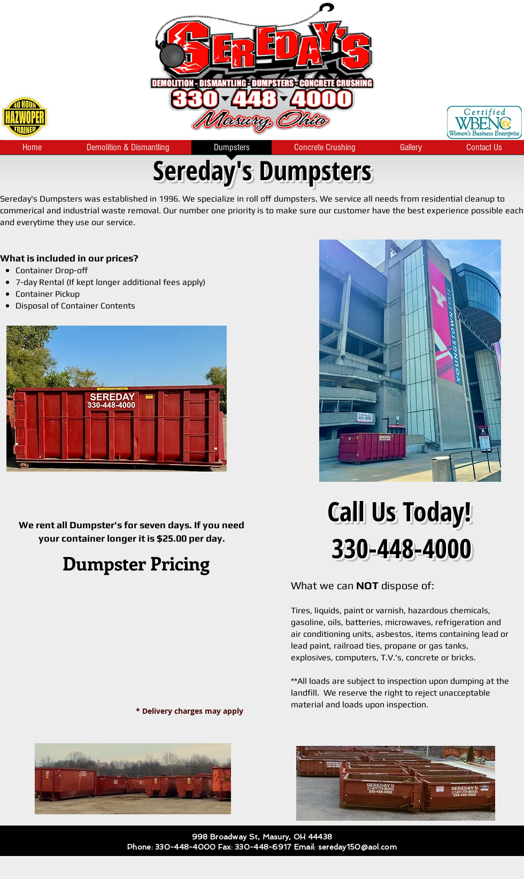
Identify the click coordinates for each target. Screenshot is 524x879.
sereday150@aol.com (357, 847)
